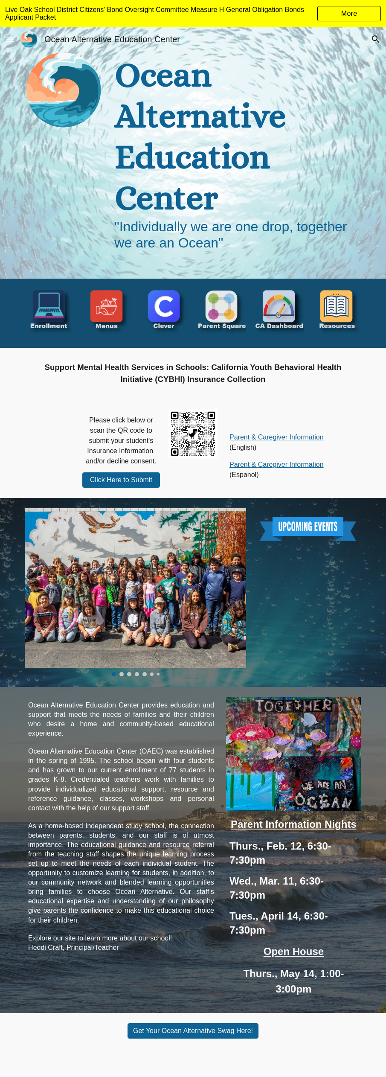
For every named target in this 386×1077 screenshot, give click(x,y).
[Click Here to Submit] (121, 480)
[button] (10, 39)
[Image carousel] (135, 592)
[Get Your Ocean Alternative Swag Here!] (193, 1031)
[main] (236, 153)
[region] (193, 13)
